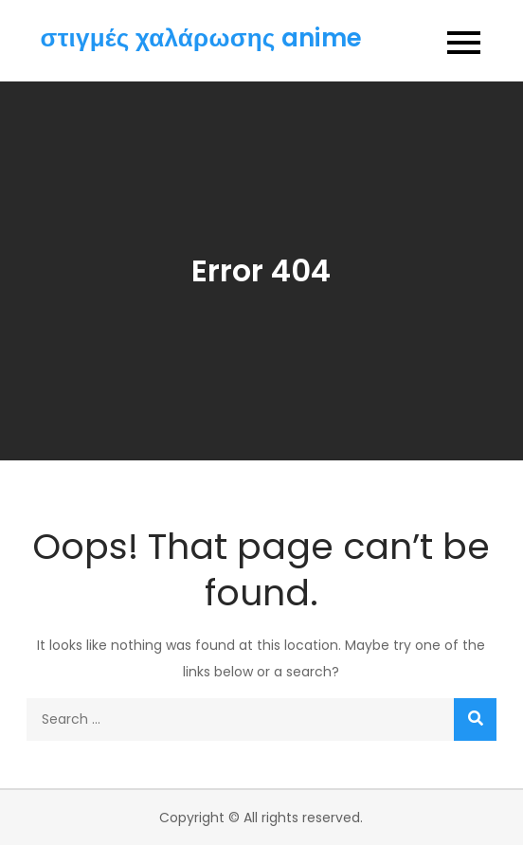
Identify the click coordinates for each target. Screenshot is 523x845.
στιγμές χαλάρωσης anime (202, 38)
